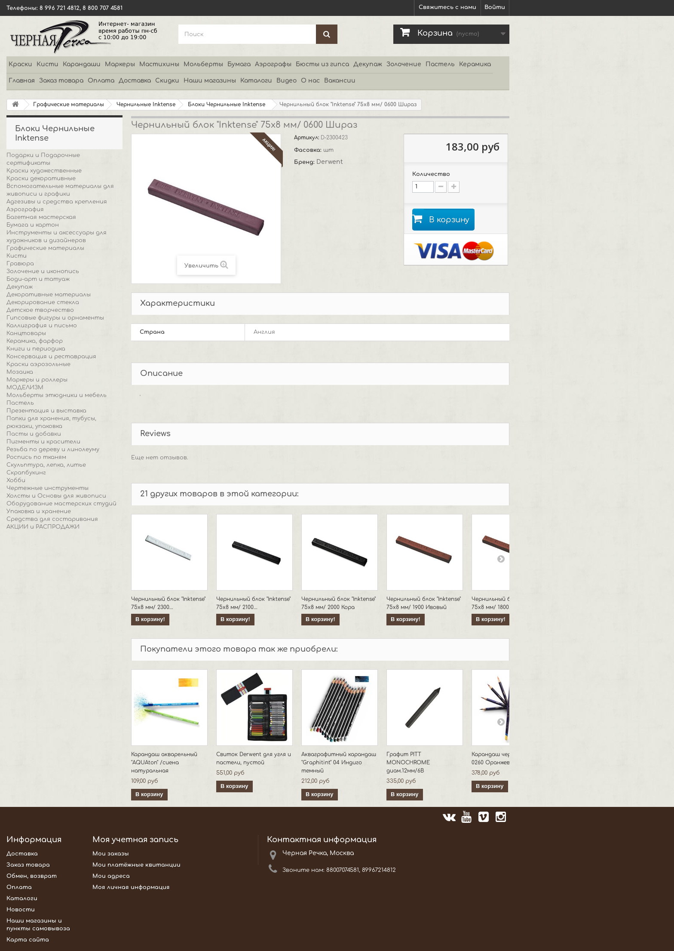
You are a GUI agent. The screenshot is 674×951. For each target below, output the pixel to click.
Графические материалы (45, 248)
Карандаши (82, 64)
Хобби (15, 480)
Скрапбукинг (26, 473)
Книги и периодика (35, 349)
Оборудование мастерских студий (61, 504)
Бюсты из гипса (322, 64)
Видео (286, 80)
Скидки (167, 80)
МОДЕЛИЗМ (24, 388)
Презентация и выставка (46, 411)
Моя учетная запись (135, 839)
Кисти (47, 64)
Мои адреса (111, 876)
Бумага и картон (32, 225)
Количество (431, 174)
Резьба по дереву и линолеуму (52, 449)
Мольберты (203, 64)
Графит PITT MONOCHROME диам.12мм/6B (408, 762)
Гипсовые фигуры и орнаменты (55, 318)
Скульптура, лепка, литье (46, 465)
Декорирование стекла (42, 302)
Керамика (475, 64)
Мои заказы (110, 854)
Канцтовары (26, 333)
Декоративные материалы (48, 295)
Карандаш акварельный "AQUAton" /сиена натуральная (164, 762)
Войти (494, 7)
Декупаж (367, 64)
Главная (22, 80)
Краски (20, 64)
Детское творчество (40, 310)
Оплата (101, 80)
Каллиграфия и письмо (41, 326)
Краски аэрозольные (38, 364)
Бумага (239, 64)
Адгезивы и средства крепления (56, 202)
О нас (310, 80)
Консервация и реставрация (51, 357)
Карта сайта (27, 940)
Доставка (135, 80)
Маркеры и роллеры (36, 380)
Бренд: (305, 162)
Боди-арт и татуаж (38, 279)
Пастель (440, 64)
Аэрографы (273, 64)
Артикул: (307, 138)
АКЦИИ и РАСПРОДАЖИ (43, 527)
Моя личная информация (131, 887)
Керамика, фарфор (34, 341)
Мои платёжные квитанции (136, 865)
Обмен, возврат (31, 876)
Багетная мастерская (41, 217)
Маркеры (120, 64)
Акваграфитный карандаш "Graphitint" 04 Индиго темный (338, 762)
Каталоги (256, 80)
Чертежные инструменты (47, 488)
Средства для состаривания (52, 519)
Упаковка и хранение (38, 511)
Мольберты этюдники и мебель (56, 395)
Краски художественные (44, 171)
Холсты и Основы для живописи (56, 496)
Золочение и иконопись (42, 271)
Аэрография (25, 209)
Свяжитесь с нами (447, 7)
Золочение (403, 64)
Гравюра (20, 264)
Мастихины (159, 64)
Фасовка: (308, 150)
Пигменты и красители (43, 442)
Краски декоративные (41, 178)
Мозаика (19, 372)
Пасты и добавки (33, 434)
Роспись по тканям (36, 457)
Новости (20, 910)
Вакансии (339, 80)
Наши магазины (210, 80)
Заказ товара (61, 80)
